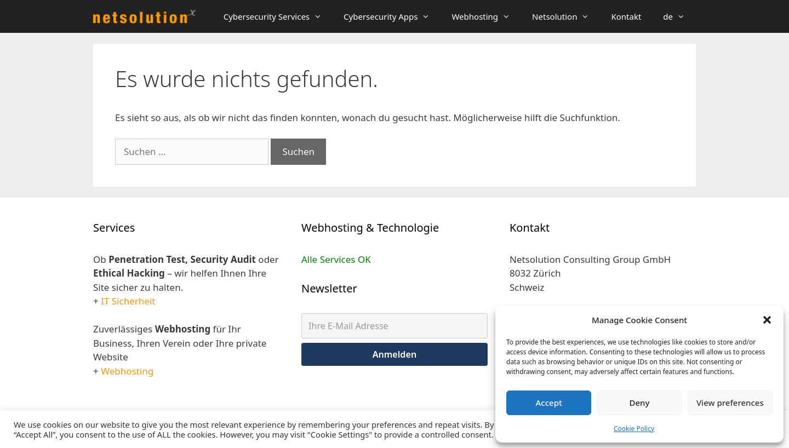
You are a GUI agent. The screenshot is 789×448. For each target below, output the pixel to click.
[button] (767, 319)
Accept (549, 402)
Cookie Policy (634, 428)
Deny (640, 402)
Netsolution (566, 16)
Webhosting (486, 16)
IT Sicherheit (128, 301)
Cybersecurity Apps (392, 16)
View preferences (730, 402)
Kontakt (626, 16)
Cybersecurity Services (278, 16)
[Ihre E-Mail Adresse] (394, 325)
